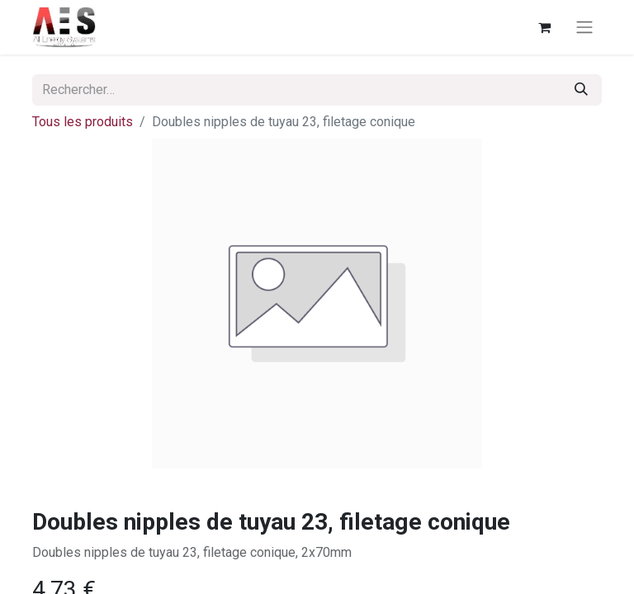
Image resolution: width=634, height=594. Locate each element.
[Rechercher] (581, 90)
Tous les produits (82, 122)
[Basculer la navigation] (584, 27)
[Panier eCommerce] (544, 27)
